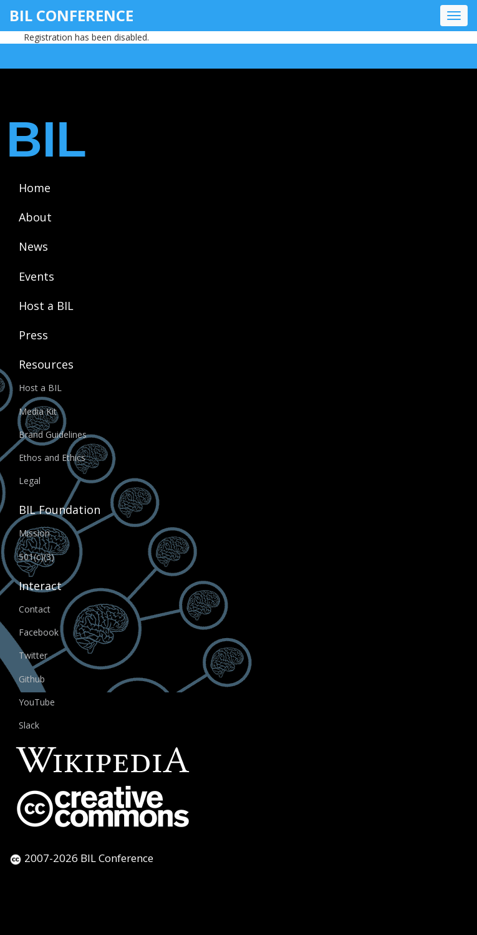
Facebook (39, 632)
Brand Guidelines (53, 434)
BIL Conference (71, 15)
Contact (35, 609)
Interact (40, 585)
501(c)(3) (36, 557)
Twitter (33, 655)
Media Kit (38, 411)
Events (36, 276)
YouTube (37, 702)
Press (33, 334)
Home (35, 187)
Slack (29, 725)
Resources (46, 364)
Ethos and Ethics (52, 457)
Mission (34, 533)
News (33, 246)
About (35, 217)
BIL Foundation (59, 509)
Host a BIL (46, 305)
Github (32, 679)
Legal (30, 481)
